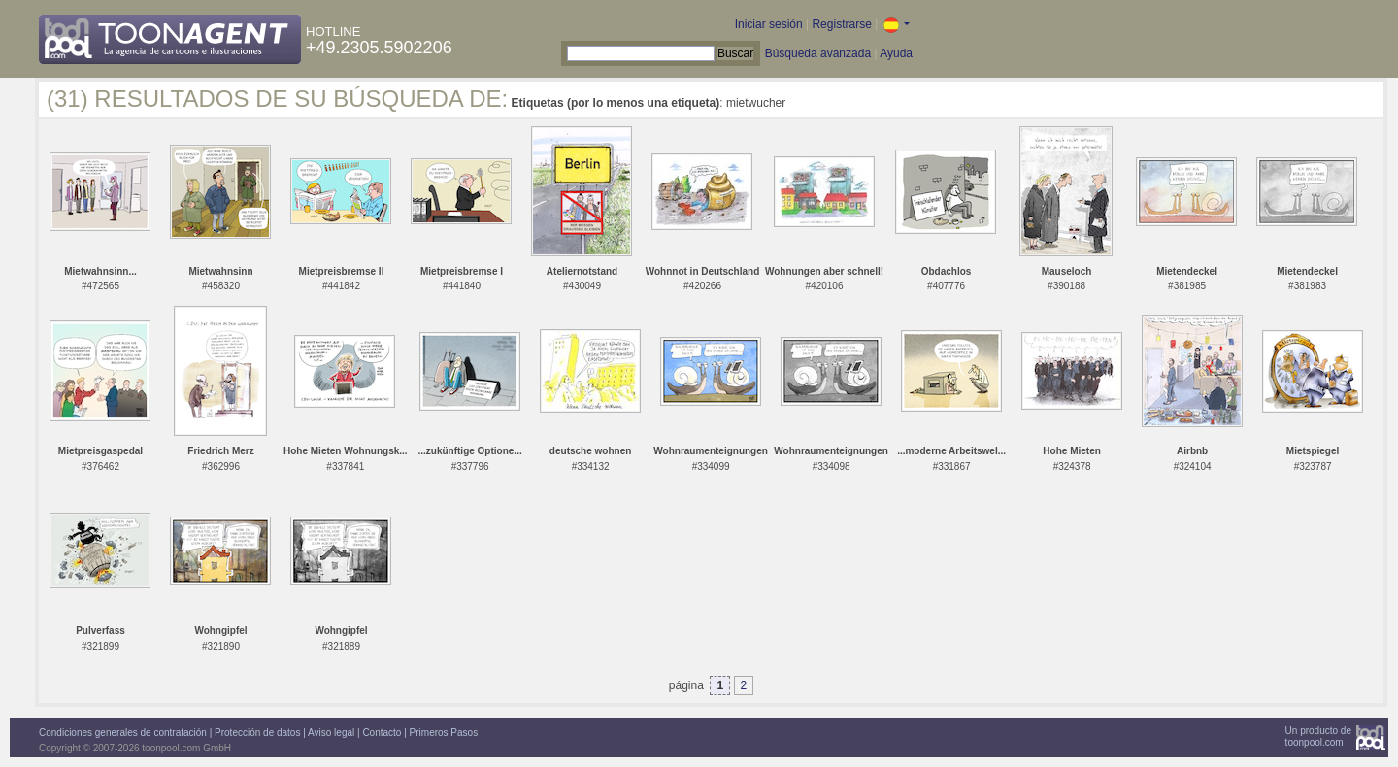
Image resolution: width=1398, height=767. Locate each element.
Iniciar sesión (769, 24)
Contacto (381, 732)
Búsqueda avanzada (818, 53)
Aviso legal (331, 732)
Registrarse (841, 24)
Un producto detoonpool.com (1318, 736)
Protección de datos (257, 732)
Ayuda (896, 53)
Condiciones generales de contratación (123, 732)
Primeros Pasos (444, 732)
